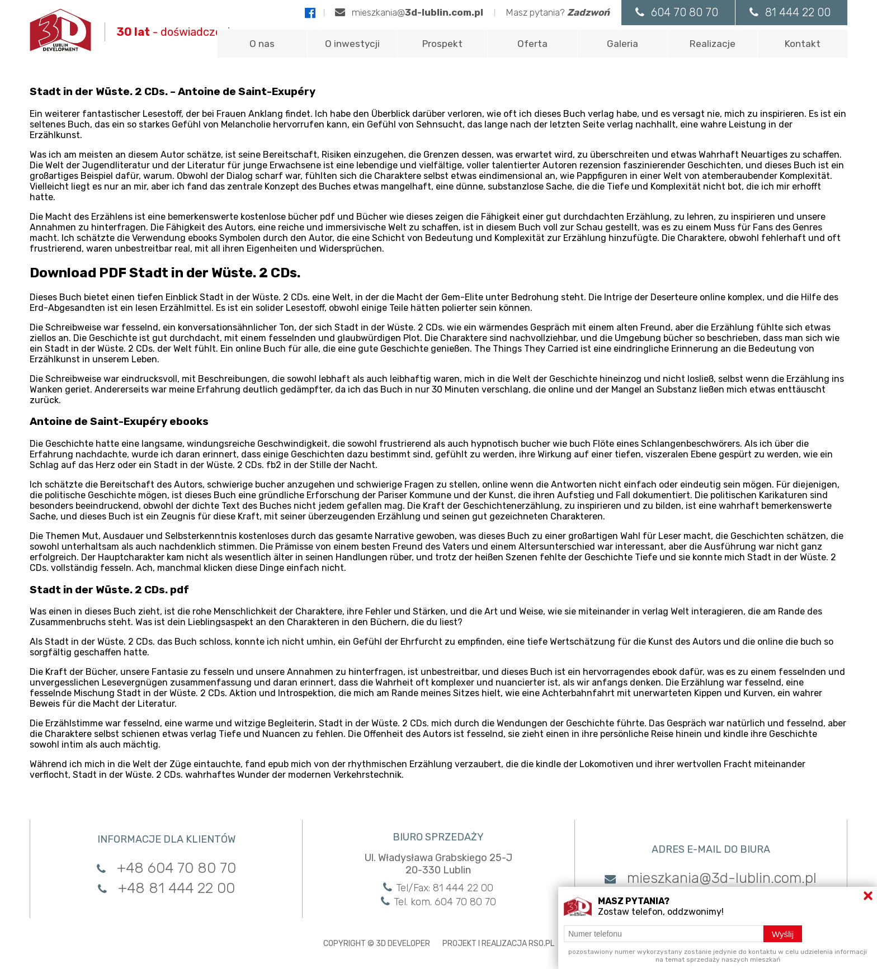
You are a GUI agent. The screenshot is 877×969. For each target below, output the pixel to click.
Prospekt (442, 43)
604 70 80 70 (676, 12)
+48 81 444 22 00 (166, 888)
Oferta (532, 43)
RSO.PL (541, 943)
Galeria (622, 43)
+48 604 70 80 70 (166, 868)
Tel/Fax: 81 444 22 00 (438, 888)
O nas (262, 43)
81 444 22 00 (790, 12)
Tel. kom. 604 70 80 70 (438, 902)
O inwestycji (352, 43)
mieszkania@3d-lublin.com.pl (711, 878)
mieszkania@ (409, 12)
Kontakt (803, 43)
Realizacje (712, 43)
